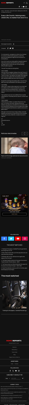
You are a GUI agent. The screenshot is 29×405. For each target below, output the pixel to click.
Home (2, 10)
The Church (6, 10)
